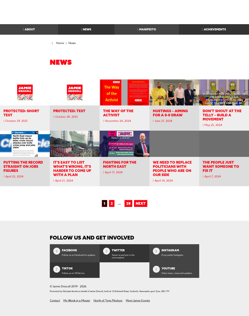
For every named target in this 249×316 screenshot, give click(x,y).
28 (128, 203)
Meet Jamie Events (138, 301)
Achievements (215, 29)
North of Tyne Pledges (108, 301)
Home (60, 43)
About (30, 29)
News (87, 29)
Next (141, 203)
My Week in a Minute (76, 301)
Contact (55, 301)
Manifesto (147, 29)
